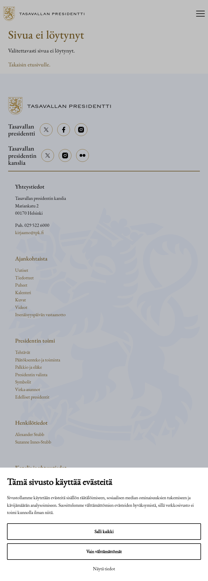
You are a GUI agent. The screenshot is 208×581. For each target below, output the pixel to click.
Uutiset (21, 270)
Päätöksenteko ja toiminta (37, 360)
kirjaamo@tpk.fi (29, 232)
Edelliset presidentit (32, 397)
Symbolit (23, 382)
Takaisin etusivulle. (29, 64)
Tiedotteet (24, 278)
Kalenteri (23, 292)
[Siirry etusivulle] (46, 14)
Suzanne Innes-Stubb (33, 442)
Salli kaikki (104, 531)
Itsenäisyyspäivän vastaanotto (40, 315)
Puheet (21, 285)
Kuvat (20, 300)
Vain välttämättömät (104, 552)
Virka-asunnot (27, 389)
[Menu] (200, 14)
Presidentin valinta (31, 375)
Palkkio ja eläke (28, 367)
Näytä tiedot (104, 569)
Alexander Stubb (29, 434)
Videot (21, 307)
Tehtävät (22, 352)
